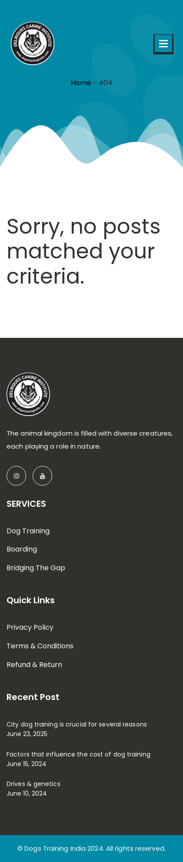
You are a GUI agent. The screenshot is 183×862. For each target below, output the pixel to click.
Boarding (22, 549)
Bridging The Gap (36, 568)
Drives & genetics (33, 783)
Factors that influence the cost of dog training (78, 754)
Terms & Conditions (40, 646)
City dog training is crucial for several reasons (77, 724)
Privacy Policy (30, 627)
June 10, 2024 (27, 793)
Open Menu (163, 43)
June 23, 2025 (27, 734)
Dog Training (28, 531)
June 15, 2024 (27, 764)
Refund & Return (34, 665)
